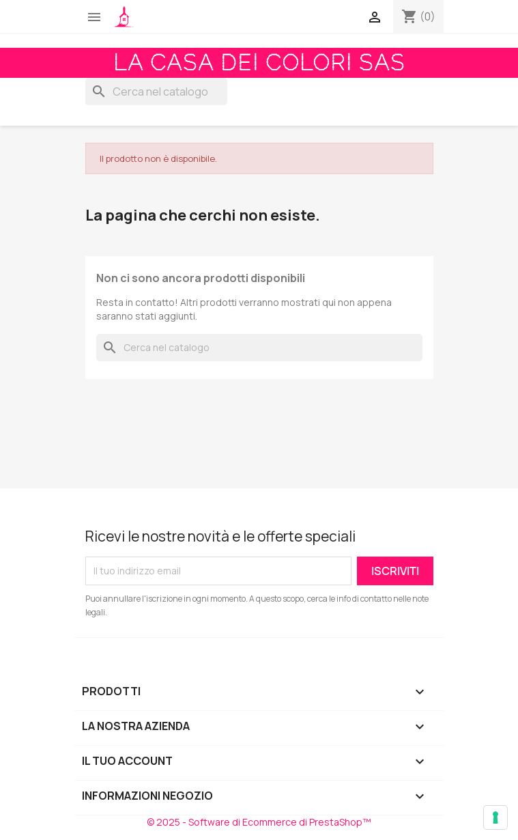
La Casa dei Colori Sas (259, 63)
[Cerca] (156, 91)
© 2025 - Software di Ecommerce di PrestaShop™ (259, 821)
